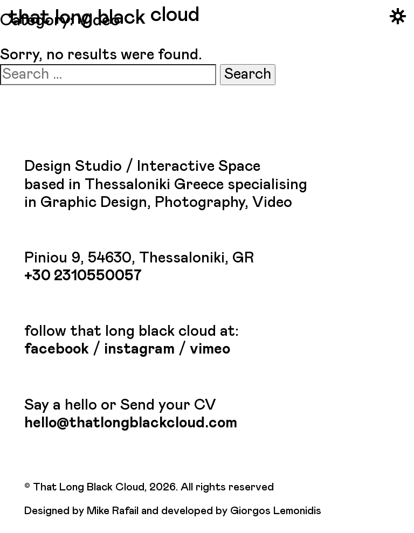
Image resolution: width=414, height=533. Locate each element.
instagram (139, 349)
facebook (56, 349)
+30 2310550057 (83, 275)
